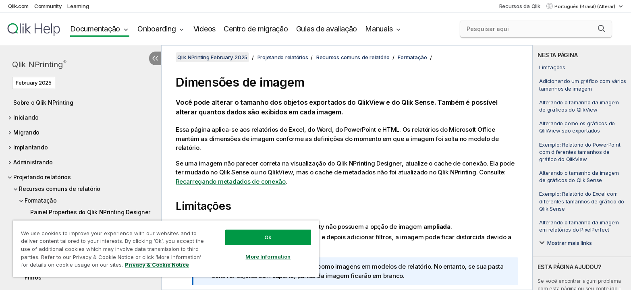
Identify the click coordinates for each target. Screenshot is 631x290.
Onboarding (156, 29)
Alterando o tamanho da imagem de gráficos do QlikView (579, 106)
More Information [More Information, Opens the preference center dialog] (268, 256)
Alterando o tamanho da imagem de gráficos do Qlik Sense (579, 176)
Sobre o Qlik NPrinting (43, 102)
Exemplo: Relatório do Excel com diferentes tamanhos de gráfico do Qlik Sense (581, 201)
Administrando (33, 162)
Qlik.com (18, 6)
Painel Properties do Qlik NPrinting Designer (90, 212)
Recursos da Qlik (519, 6)
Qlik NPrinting (39, 64)
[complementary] (582, 167)
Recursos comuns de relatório (59, 188)
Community (48, 6)
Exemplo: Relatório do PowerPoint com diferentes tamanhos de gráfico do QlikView (579, 151)
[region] (166, 248)
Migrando (26, 132)
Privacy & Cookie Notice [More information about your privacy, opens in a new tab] (157, 264)
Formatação (41, 200)
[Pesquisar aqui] (536, 29)
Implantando (30, 147)
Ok (268, 237)
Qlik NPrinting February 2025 (212, 57)
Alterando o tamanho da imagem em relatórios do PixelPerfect (579, 226)
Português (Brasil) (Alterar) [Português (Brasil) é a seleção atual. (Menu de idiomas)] (585, 6)
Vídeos (204, 29)
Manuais (378, 29)
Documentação (95, 29)
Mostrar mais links (569, 243)
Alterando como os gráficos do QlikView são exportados (577, 127)
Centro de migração (256, 29)
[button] (602, 29)
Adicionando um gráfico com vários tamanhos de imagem (582, 84)
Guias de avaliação (326, 29)
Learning (78, 6)
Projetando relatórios (42, 177)
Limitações (552, 67)
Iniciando (26, 117)
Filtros (33, 277)
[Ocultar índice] (155, 58)
